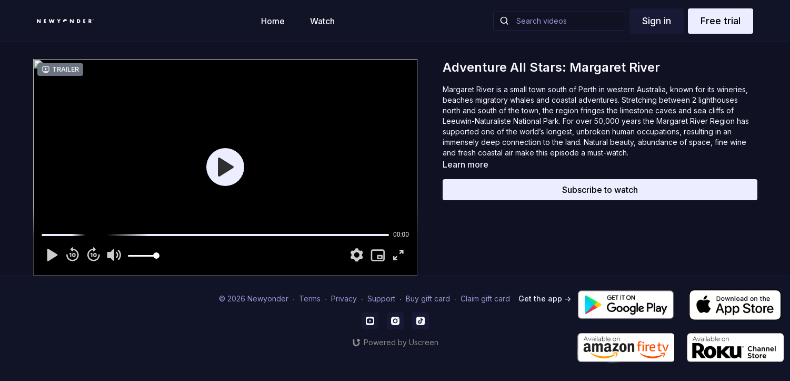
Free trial (721, 20)
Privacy (344, 298)
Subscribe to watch (600, 189)
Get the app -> (544, 298)
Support (381, 298)
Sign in (656, 20)
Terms (310, 298)
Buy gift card (428, 298)
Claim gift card (485, 298)
